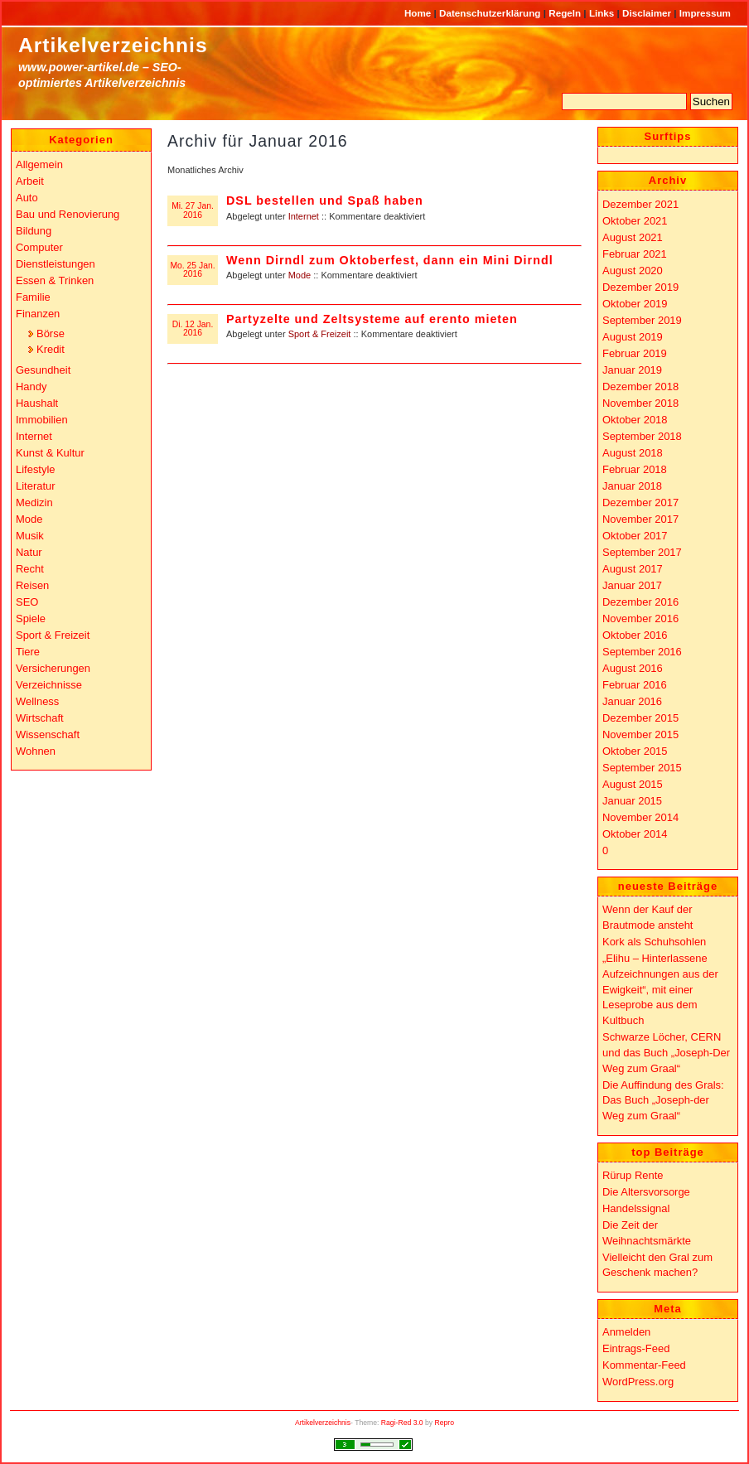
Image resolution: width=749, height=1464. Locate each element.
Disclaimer (648, 12)
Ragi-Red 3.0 (402, 1422)
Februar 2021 (634, 254)
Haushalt (37, 403)
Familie (33, 297)
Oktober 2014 (635, 834)
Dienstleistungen (55, 264)
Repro (445, 1422)
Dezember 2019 (640, 287)
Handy (31, 386)
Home (419, 12)
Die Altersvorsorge (646, 1192)
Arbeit (30, 181)
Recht (30, 569)
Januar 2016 (632, 701)
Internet (303, 216)
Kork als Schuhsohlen (654, 941)
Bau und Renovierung (67, 214)
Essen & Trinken (55, 280)
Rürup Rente (632, 1175)
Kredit (50, 349)
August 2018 (632, 453)
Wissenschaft (48, 734)
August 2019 (632, 337)
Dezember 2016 (640, 602)
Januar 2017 (632, 585)
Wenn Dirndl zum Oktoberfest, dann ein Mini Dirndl (389, 260)
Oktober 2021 (635, 221)
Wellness (37, 701)
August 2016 (632, 668)
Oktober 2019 (635, 303)
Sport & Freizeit (319, 334)
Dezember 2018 (640, 386)
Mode (300, 275)
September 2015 (642, 767)
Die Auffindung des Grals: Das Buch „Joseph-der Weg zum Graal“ (663, 1100)
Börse (50, 333)
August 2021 (632, 237)
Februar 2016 (634, 685)
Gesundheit (43, 370)
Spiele (31, 618)
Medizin (34, 502)
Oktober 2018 (635, 419)
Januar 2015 (632, 801)
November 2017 (640, 519)
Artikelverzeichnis (113, 45)
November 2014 (640, 817)
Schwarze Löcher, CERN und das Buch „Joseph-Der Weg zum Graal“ (666, 1052)
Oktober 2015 (635, 751)
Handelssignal (635, 1208)
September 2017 (642, 552)
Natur (29, 552)
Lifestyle (36, 469)
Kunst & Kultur (50, 453)
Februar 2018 (634, 469)
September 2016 (642, 651)
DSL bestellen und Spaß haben (324, 200)
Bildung (33, 231)
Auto (27, 197)
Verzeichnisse (49, 685)
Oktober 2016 (635, 635)
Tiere (28, 651)
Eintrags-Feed (635, 1348)
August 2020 (632, 270)
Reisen (32, 585)
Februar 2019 (634, 353)
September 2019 (642, 320)
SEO (27, 602)
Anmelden (626, 1332)
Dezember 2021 (640, 204)
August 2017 (632, 569)
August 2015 (632, 784)
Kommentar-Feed (644, 1365)
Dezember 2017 (640, 502)
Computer (39, 247)
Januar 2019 (632, 370)
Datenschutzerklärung (491, 12)
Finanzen (38, 313)
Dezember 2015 (640, 718)
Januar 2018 (632, 486)
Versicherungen (53, 668)
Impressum (705, 12)
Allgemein (39, 164)
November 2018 (640, 403)
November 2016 (640, 618)
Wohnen (36, 751)
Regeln (565, 12)
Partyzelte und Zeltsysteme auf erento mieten (372, 319)
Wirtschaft (40, 718)
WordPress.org (638, 1381)
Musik (30, 535)
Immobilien (42, 419)
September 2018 (642, 436)
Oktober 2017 (635, 535)
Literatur (36, 486)
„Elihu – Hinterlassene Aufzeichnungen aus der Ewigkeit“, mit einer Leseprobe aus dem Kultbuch (660, 989)
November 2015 (640, 734)
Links (603, 12)
